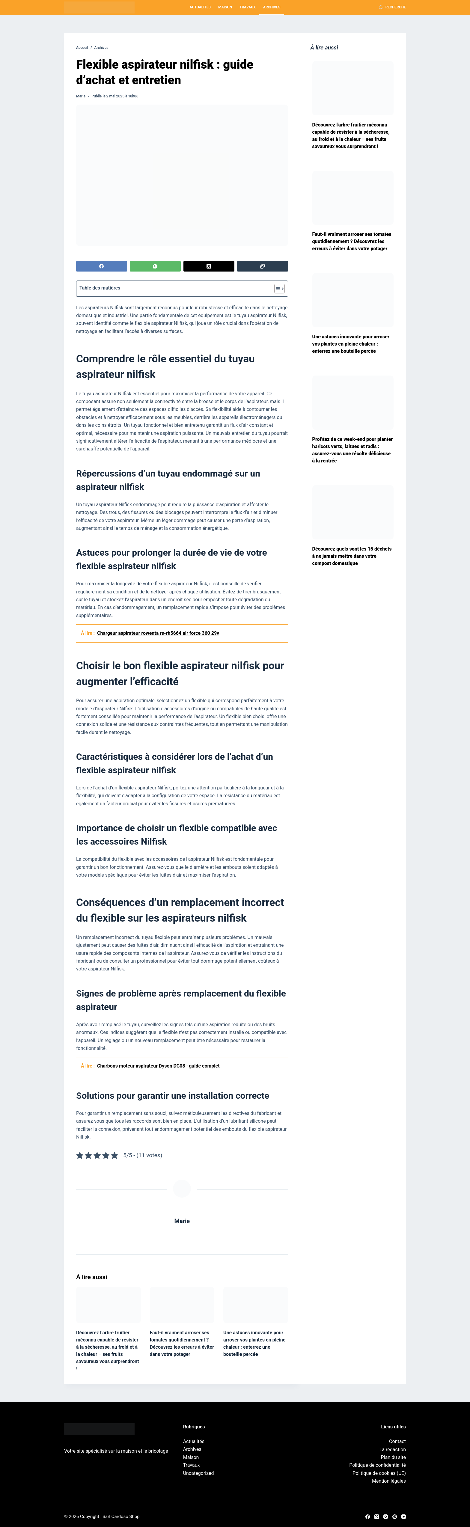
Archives (272, 7)
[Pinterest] (394, 1516)
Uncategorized (198, 1473)
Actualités (200, 7)
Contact (397, 1441)
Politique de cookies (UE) (379, 1473)
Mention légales (389, 1481)
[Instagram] (385, 1516)
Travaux (247, 7)
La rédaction (392, 1449)
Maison (225, 7)
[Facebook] (101, 266)
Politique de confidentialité (377, 1465)
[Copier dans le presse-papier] (262, 266)
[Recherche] (392, 7)
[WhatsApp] (155, 266)
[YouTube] (403, 1516)
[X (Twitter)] (208, 266)
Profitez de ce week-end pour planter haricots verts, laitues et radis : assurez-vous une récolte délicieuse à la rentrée (352, 450)
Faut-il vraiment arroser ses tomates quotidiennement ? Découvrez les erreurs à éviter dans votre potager (351, 241)
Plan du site (393, 1457)
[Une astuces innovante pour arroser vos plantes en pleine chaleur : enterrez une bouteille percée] (255, 1305)
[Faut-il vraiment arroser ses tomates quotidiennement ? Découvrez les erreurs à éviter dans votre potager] (182, 1305)
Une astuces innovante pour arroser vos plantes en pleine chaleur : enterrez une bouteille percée (350, 344)
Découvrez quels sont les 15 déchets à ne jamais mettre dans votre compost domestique (352, 556)
